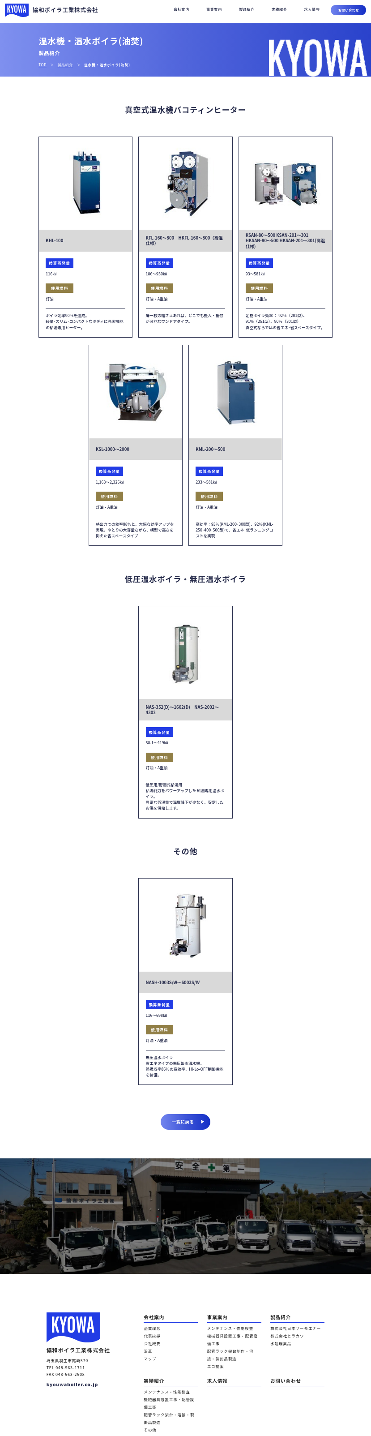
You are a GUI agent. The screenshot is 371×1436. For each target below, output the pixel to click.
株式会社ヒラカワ (283, 1330)
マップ (149, 1348)
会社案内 (181, 9)
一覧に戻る (187, 1122)
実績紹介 (279, 9)
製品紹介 (247, 9)
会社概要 (150, 1335)
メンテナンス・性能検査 (225, 1324)
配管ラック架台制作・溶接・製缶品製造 (233, 1338)
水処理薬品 (278, 1335)
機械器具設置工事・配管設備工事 (232, 1330)
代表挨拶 (150, 1330)
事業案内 (214, 9)
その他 (149, 1387)
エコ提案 (214, 1348)
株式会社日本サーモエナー (290, 1324)
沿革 (147, 1342)
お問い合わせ (348, 10)
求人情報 (312, 9)
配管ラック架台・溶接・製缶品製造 (170, 1381)
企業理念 (150, 1324)
